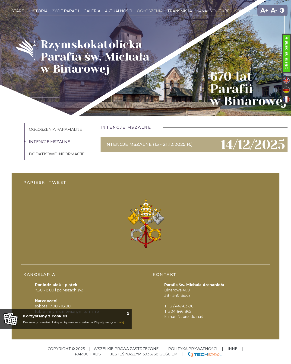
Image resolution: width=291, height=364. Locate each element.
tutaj (121, 322)
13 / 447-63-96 (180, 306)
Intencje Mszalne (49, 141)
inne (232, 349)
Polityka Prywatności (192, 349)
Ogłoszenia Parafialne (55, 129)
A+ (264, 10)
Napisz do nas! (190, 316)
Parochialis (88, 354)
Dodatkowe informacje (57, 154)
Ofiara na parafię (286, 53)
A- (274, 10)
